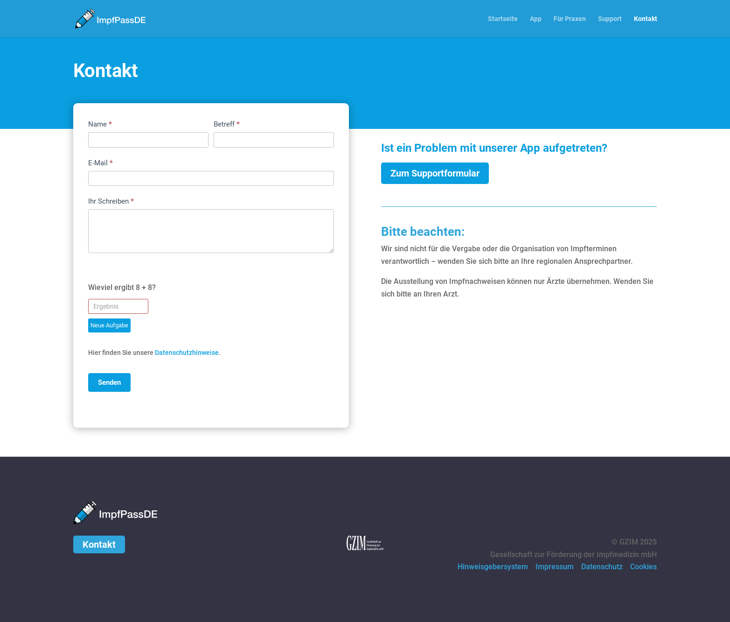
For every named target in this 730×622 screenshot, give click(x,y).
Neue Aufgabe (109, 325)
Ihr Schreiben (111, 201)
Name (100, 124)
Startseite (503, 18)
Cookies (643, 566)
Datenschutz (602, 566)
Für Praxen (570, 18)
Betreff (227, 124)
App (536, 18)
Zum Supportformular (435, 173)
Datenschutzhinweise (187, 352)
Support (610, 18)
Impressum (554, 566)
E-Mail (100, 163)
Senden (109, 382)
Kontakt (645, 18)
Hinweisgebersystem (493, 566)
